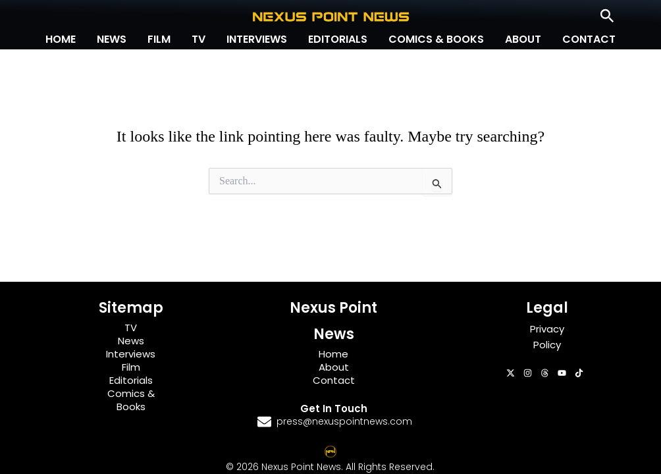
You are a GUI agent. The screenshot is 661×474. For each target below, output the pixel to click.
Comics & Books (436, 39)
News (111, 39)
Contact (589, 39)
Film (159, 39)
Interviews (256, 39)
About (523, 39)
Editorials (337, 39)
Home (60, 39)
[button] (607, 16)
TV (198, 39)
